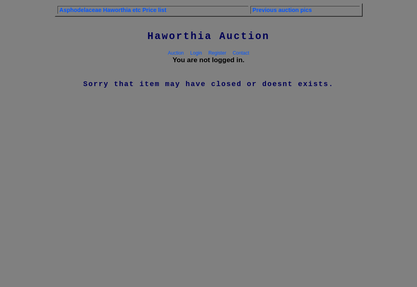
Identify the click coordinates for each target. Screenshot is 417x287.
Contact (240, 53)
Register (217, 53)
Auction (176, 53)
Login (196, 53)
